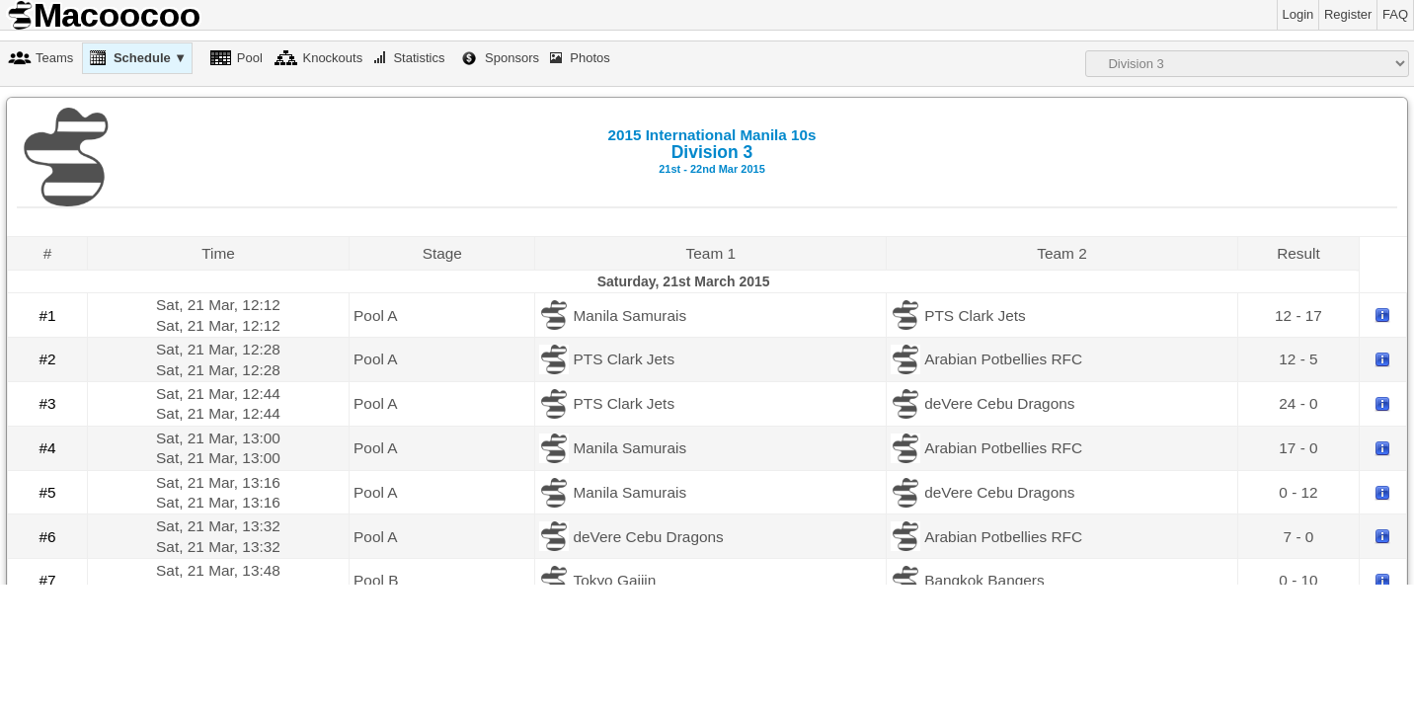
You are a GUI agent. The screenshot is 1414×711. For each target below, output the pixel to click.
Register (1348, 14)
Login (1298, 14)
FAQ (1395, 14)
